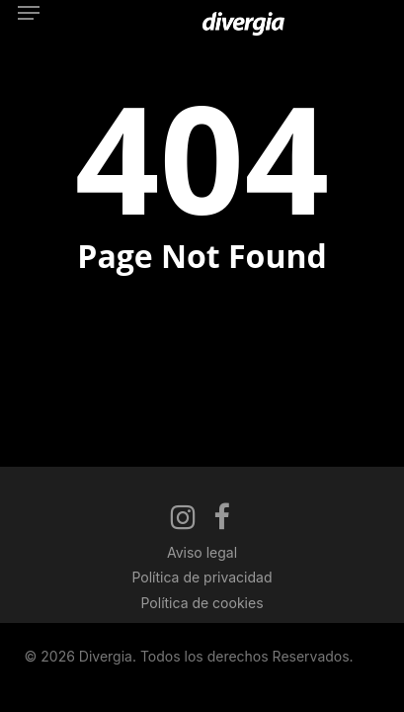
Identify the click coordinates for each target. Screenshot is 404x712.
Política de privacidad (201, 577)
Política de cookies (201, 602)
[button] (29, 13)
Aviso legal (202, 552)
